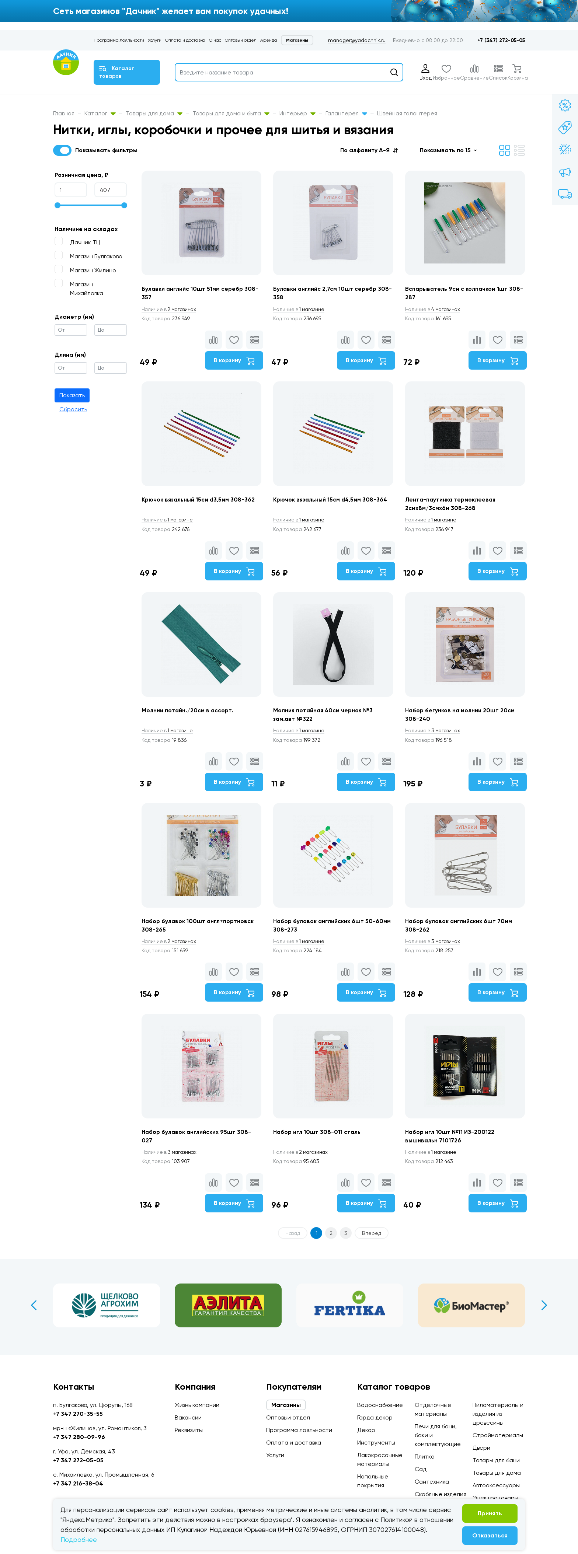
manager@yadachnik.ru (357, 40)
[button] (369, 150)
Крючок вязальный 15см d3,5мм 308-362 (200, 502)
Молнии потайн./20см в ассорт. (188, 716)
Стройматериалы (498, 1435)
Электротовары (495, 1497)
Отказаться (490, 1535)
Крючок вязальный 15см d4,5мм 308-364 (333, 502)
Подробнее (78, 1539)
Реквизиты (189, 1429)
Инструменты (376, 1442)
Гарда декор (375, 1417)
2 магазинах (170, 309)
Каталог (100, 113)
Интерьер (297, 113)
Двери (481, 1447)
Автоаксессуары (496, 1485)
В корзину (232, 361)
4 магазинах (435, 309)
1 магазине (301, 309)
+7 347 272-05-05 (78, 1460)
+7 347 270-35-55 (78, 1413)
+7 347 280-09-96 (79, 1436)
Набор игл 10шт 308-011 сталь (318, 1145)
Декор (366, 1429)
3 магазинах (435, 738)
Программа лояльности (119, 40)
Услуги (154, 40)
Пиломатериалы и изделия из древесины (498, 1413)
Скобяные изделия (440, 1494)
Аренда (268, 40)
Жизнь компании (197, 1404)
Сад (420, 1469)
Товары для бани (496, 1460)
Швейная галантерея (407, 113)
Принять (490, 1513)
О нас (215, 40)
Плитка (425, 1456)
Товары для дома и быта (230, 113)
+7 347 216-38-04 (78, 1483)
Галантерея (346, 113)
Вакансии (188, 1417)
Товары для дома (154, 113)
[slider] (57, 205)
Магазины (297, 40)
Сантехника (432, 1481)
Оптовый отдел (241, 40)
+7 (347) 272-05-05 (501, 40)
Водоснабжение (380, 1404)
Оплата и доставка (185, 40)
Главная (63, 113)
